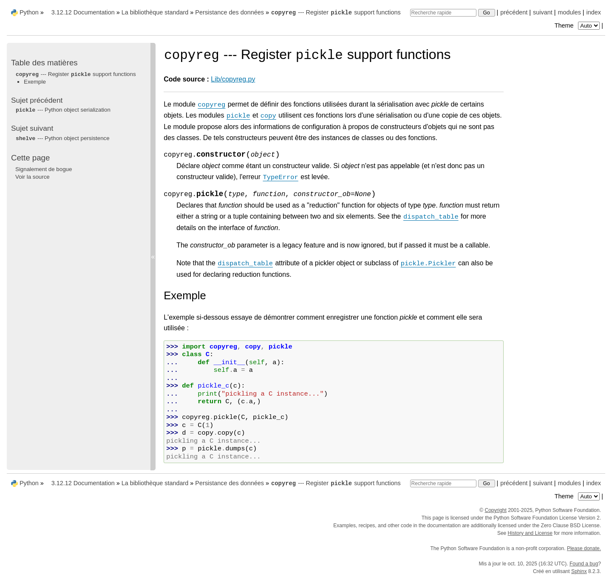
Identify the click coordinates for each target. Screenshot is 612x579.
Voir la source (32, 177)
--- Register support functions (336, 12)
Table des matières (44, 62)
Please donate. (584, 548)
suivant (542, 12)
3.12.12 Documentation (83, 12)
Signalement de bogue (43, 169)
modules (569, 12)
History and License (530, 533)
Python (29, 12)
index (593, 12)
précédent (513, 12)
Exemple (35, 82)
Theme (578, 25)
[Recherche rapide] (443, 13)
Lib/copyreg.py (233, 79)
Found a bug (584, 564)
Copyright (495, 510)
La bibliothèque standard (155, 12)
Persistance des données (229, 12)
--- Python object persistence (62, 138)
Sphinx (579, 571)
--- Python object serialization (62, 110)
